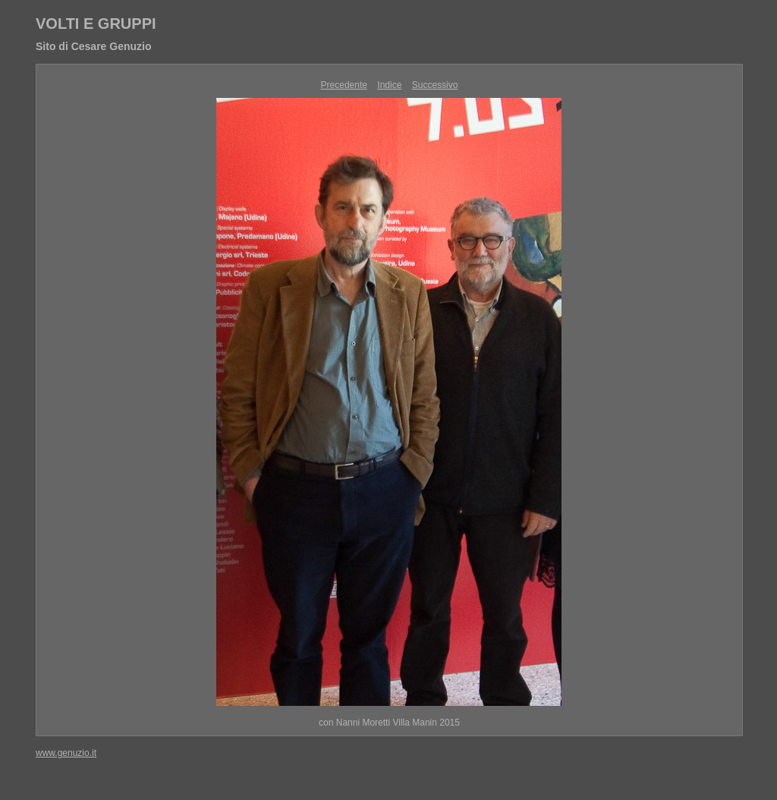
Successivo (435, 85)
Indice (389, 85)
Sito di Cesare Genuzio (93, 46)
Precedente (344, 85)
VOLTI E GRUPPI (96, 23)
